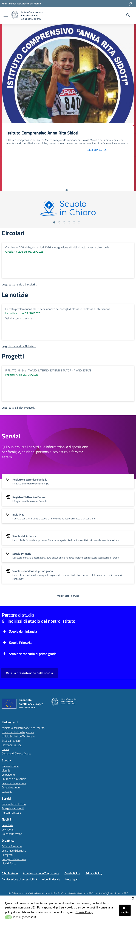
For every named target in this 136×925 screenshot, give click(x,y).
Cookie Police (72, 873)
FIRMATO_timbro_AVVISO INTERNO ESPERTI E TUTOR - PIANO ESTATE (48, 370)
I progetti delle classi (14, 859)
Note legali (71, 879)
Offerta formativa (12, 846)
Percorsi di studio (11, 812)
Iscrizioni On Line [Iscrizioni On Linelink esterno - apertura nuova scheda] (12, 745)
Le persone (8, 774)
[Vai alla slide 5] (74, 222)
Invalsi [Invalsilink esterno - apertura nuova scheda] (5, 749)
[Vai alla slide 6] (79, 222)
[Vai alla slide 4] (69, 222)
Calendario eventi (12, 834)
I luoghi (6, 770)
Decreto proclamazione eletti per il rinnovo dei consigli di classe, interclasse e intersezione (57, 309)
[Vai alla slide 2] (59, 222)
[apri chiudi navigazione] (6, 15)
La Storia (7, 791)
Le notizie (7, 825)
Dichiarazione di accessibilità (19, 879)
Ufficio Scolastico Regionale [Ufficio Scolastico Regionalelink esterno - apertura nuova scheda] (18, 732)
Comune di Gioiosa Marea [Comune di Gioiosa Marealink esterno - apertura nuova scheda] (16, 753)
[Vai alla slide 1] (67, 190)
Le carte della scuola (14, 783)
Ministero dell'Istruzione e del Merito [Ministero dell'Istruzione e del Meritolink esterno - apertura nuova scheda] (23, 728)
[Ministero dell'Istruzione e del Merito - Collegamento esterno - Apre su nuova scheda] (21, 3)
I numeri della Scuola (14, 779)
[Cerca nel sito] (128, 15)
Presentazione (10, 766)
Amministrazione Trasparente (41, 873)
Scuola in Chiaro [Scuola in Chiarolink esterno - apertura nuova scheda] (11, 740)
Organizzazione (11, 787)
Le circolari (8, 829)
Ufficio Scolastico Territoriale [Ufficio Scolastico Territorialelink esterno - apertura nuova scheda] (18, 736)
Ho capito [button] (124, 910)
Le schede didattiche (14, 850)
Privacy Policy (94, 873)
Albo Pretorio (10, 873)
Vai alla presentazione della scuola (29, 673)
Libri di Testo (9, 863)
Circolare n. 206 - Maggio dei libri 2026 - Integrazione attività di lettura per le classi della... (58, 247)
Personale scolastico (14, 804)
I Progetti (7, 855)
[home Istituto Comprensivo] (27, 15)
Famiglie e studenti (13, 808)
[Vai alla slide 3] (64, 222)
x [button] (133, 898)
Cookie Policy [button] (84, 912)
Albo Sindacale (51, 879)
